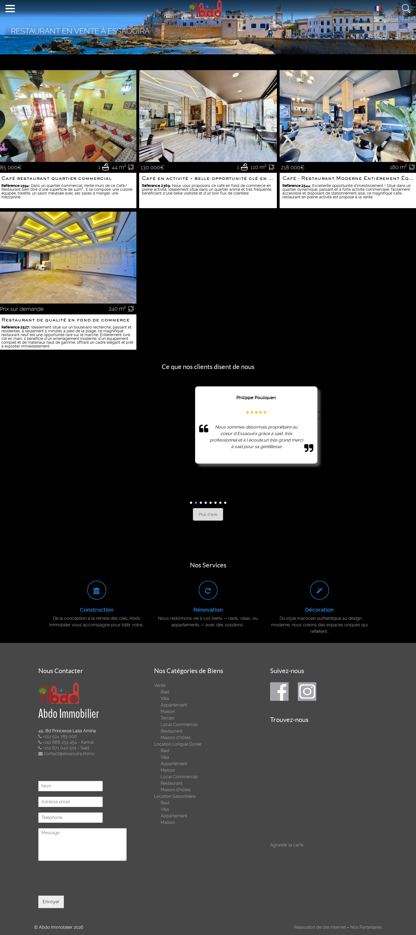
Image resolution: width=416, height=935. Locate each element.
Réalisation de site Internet (320, 927)
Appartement (174, 705)
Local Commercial (179, 724)
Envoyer (51, 901)
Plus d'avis (208, 514)
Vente (159, 685)
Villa (165, 698)
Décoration (319, 610)
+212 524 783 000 (57, 736)
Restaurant (171, 731)
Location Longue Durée (177, 744)
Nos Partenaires (366, 927)
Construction (97, 610)
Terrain (167, 718)
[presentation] (79, 886)
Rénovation (208, 610)
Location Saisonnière (175, 796)
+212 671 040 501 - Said (63, 747)
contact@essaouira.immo (66, 753)
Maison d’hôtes (176, 737)
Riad (165, 692)
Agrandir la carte (287, 845)
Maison (168, 711)
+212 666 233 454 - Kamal (66, 742)
